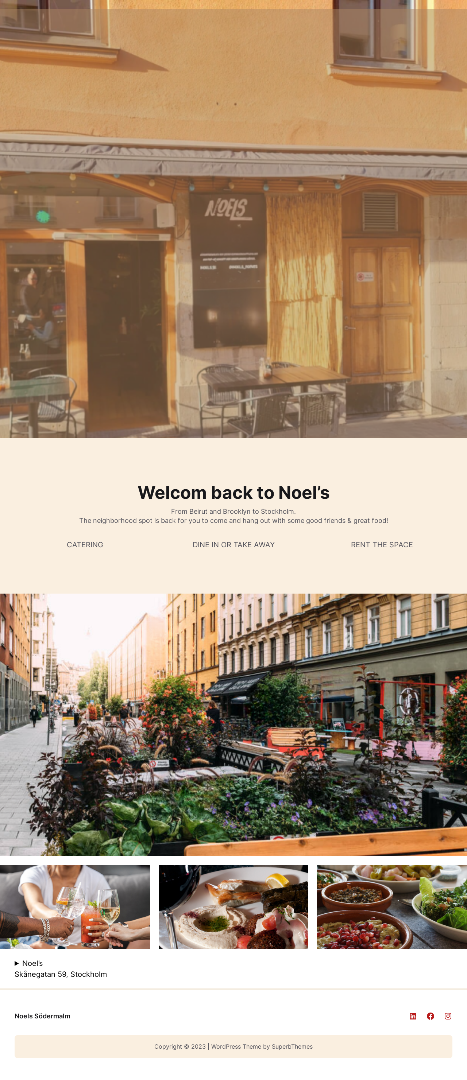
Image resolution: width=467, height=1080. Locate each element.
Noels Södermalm (42, 1016)
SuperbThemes (292, 1046)
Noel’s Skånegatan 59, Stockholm (61, 969)
